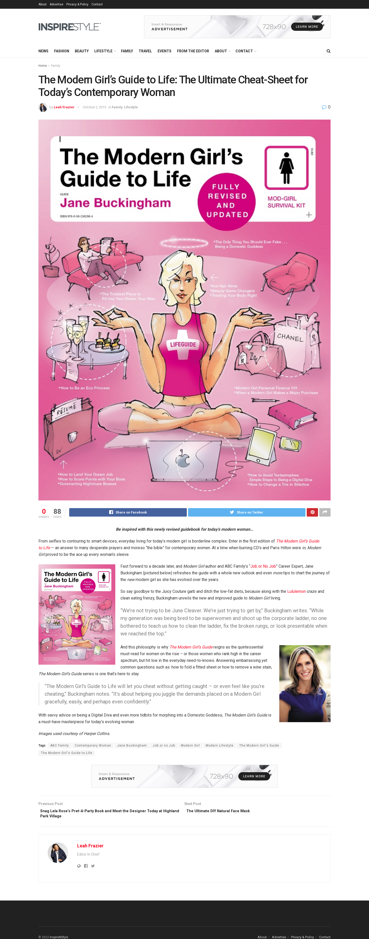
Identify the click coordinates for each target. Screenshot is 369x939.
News (43, 51)
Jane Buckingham (132, 746)
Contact (97, 4)
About (42, 4)
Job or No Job (263, 567)
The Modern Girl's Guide (259, 746)
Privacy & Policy (77, 4)
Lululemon (296, 592)
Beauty (82, 51)
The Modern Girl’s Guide (190, 647)
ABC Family (59, 746)
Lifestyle (103, 51)
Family (127, 51)
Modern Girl (190, 746)
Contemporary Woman (93, 746)
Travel (145, 51)
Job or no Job (164, 746)
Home (42, 65)
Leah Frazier (64, 107)
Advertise (56, 4)
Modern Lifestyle (219, 746)
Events (164, 51)
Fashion (61, 51)
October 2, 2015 (94, 107)
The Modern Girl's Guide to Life (66, 754)
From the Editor (193, 51)
